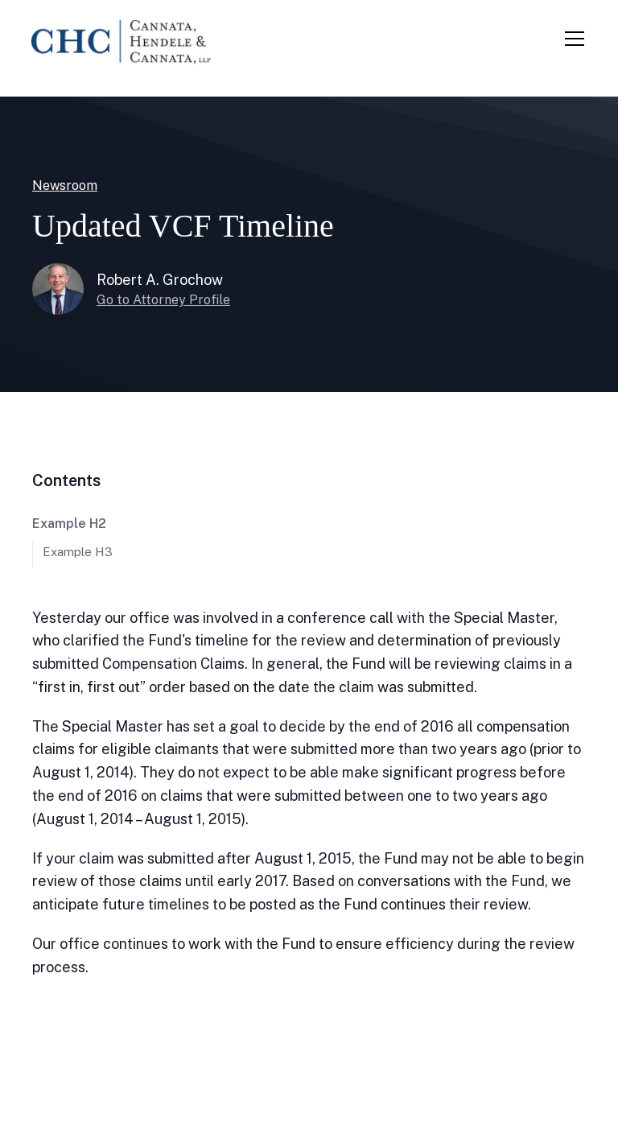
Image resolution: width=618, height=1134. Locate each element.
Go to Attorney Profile (163, 299)
